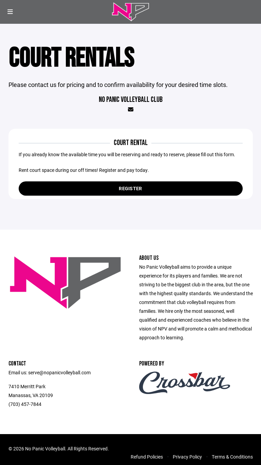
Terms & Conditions (232, 456)
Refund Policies (147, 456)
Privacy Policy (187, 456)
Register (130, 188)
